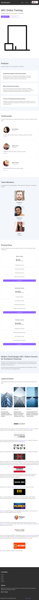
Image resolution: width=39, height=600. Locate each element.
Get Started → (5, 16)
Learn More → (15, 16)
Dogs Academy (30, 428)
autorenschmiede (21, 440)
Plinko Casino (2, 510)
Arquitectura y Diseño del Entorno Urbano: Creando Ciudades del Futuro (19, 414)
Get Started (19, 280)
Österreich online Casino (30, 535)
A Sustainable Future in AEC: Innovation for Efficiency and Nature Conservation (32, 414)
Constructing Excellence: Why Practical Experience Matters (6, 414)
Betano (1, 550)
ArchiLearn (5, 2)
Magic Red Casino (16, 487)
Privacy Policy (28, 598)
